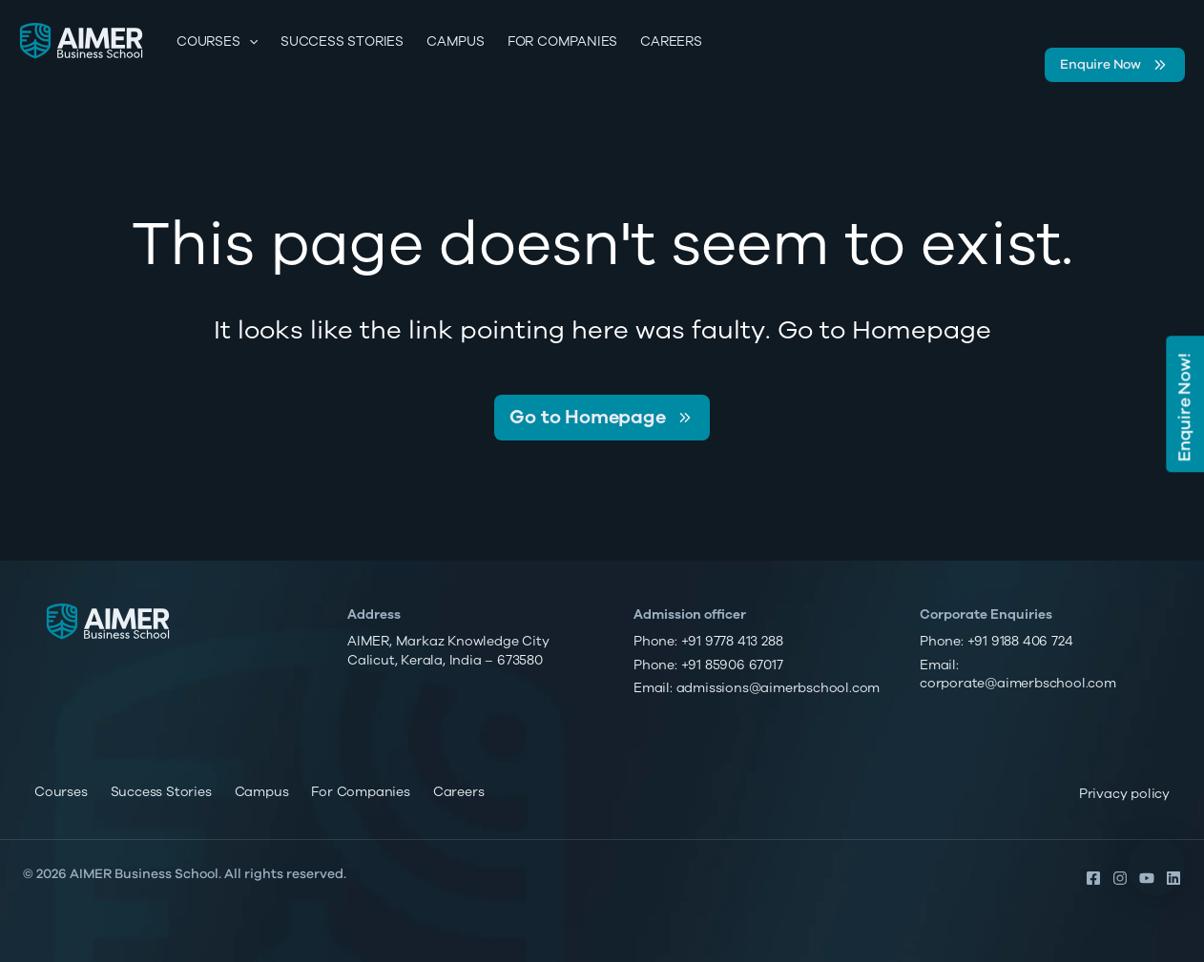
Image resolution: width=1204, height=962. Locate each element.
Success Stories (342, 41)
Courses (217, 41)
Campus (455, 41)
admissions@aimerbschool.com (778, 688)
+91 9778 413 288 (732, 641)
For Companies (562, 41)
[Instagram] (1120, 878)
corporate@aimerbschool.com (1018, 683)
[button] (1156, 867)
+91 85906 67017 (732, 665)
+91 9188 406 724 (1020, 641)
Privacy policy (1124, 794)
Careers (671, 41)
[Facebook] (1093, 878)
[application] (249, 41)
